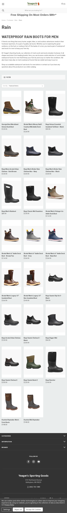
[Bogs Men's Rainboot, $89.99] (11, 193)
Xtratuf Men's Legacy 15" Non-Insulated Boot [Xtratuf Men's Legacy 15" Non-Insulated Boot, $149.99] (32, 297)
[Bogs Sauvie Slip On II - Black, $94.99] (55, 277)
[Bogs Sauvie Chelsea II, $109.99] (11, 362)
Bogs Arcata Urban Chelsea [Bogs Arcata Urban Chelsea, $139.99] (11, 338)
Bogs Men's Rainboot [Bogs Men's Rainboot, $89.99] (9, 211)
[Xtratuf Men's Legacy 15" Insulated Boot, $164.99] (11, 277)
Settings (6, 509)
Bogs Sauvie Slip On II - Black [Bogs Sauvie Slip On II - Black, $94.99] (54, 297)
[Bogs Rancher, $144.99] (55, 362)
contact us (45, 64)
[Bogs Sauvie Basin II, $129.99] (33, 362)
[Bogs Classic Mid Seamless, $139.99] (33, 193)
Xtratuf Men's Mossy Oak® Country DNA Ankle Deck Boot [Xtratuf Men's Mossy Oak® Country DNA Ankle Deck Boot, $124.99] (33, 126)
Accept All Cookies (33, 509)
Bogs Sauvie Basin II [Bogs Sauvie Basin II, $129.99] (31, 380)
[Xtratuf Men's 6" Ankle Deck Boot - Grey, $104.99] (33, 235)
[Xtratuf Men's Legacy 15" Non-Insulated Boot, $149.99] (33, 277)
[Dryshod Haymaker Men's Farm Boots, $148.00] (11, 402)
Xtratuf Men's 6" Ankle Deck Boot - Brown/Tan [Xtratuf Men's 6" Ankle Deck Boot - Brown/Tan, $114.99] (11, 254)
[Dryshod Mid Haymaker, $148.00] (33, 402)
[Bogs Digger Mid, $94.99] (55, 320)
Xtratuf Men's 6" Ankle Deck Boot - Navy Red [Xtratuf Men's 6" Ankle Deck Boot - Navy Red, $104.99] (55, 254)
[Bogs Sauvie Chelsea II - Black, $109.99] (33, 320)
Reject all (18, 509)
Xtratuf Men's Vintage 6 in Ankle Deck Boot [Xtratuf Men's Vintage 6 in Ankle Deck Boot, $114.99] (54, 212)
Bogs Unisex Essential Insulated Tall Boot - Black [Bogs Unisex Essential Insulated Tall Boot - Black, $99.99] (55, 125)
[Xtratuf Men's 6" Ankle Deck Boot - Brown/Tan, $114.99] (11, 235)
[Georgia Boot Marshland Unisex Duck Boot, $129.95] (11, 106)
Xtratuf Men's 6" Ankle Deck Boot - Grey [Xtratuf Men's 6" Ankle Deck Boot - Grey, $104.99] (33, 254)
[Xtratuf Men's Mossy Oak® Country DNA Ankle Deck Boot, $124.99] (33, 106)
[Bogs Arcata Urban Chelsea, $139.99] (11, 320)
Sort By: (5, 86)
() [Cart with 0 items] (63, 4)
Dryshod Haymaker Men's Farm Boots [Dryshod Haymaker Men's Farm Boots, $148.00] (10, 421)
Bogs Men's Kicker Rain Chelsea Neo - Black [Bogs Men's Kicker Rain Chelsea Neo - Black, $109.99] (54, 170)
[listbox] (26, 85)
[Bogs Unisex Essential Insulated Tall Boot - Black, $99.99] (55, 106)
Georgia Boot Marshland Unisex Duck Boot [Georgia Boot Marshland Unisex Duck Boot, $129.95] (10, 125)
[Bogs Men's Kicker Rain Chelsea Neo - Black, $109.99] (55, 151)
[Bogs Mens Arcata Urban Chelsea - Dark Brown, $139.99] (11, 151)
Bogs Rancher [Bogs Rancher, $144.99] (50, 380)
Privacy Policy (9, 505)
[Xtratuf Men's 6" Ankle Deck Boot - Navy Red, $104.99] (55, 235)
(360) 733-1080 (34, 487)
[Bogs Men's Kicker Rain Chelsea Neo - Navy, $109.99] (33, 151)
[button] (33, 77)
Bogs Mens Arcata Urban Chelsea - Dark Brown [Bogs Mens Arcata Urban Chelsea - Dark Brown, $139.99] (10, 170)
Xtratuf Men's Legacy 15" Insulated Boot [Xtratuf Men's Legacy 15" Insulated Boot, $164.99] (10, 297)
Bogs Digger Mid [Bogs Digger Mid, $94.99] (51, 338)
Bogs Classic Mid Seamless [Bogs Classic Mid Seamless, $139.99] (33, 211)
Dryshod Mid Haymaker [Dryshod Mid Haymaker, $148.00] (32, 420)
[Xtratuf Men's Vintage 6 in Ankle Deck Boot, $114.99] (55, 193)
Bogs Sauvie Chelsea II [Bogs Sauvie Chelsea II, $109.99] (9, 380)
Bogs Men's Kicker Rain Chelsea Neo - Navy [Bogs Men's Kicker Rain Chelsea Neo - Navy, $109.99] (32, 170)
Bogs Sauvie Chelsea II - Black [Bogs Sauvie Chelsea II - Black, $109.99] (32, 339)
